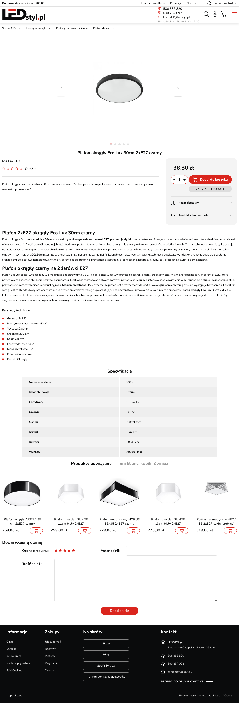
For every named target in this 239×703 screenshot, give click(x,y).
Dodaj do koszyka (214, 179)
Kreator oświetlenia (153, 3)
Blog (106, 655)
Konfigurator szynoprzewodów (106, 677)
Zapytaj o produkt (210, 189)
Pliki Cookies (14, 670)
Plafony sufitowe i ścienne (72, 28)
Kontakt (11, 649)
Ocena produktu (35, 550)
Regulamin (51, 663)
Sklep (106, 644)
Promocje (176, 3)
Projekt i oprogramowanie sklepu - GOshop (206, 695)
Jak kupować (53, 642)
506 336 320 (172, 9)
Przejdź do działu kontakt (182, 681)
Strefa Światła (106, 666)
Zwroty (49, 670)
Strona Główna (11, 28)
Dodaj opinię (119, 610)
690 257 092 (172, 13)
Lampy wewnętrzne (38, 28)
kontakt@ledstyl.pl (176, 17)
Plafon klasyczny (103, 28)
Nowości (192, 3)
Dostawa (50, 649)
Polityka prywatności (19, 663)
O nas (9, 642)
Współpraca (13, 656)
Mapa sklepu (14, 695)
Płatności (50, 656)
